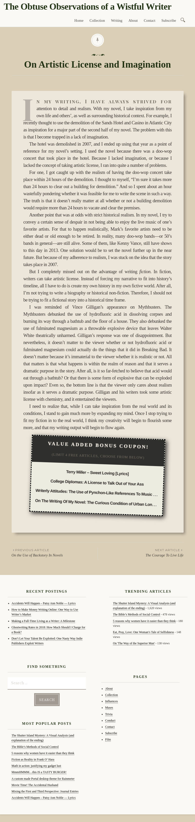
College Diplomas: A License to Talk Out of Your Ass (97, 483)
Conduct (110, 720)
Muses (109, 707)
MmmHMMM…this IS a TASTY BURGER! (39, 772)
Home (78, 20)
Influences (111, 701)
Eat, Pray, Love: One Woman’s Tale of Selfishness (143, 632)
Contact (150, 20)
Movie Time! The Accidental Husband (35, 785)
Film (108, 739)
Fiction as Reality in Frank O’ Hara (33, 759)
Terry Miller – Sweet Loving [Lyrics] (97, 473)
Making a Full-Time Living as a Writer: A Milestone (43, 621)
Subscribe (168, 20)
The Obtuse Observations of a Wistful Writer (87, 7)
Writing (116, 20)
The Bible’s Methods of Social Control (35, 747)
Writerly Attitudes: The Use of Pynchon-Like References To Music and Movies (105, 492)
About (133, 20)
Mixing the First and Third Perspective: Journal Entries (45, 791)
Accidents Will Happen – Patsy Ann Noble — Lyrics (44, 603)
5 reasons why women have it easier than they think (43, 753)
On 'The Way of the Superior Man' (134, 643)
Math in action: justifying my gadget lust (36, 766)
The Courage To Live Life (141, 552)
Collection (97, 20)
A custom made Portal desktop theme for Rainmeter (43, 778)
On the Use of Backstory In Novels (55, 552)
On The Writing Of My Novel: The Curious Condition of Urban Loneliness (100, 502)
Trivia (109, 714)
